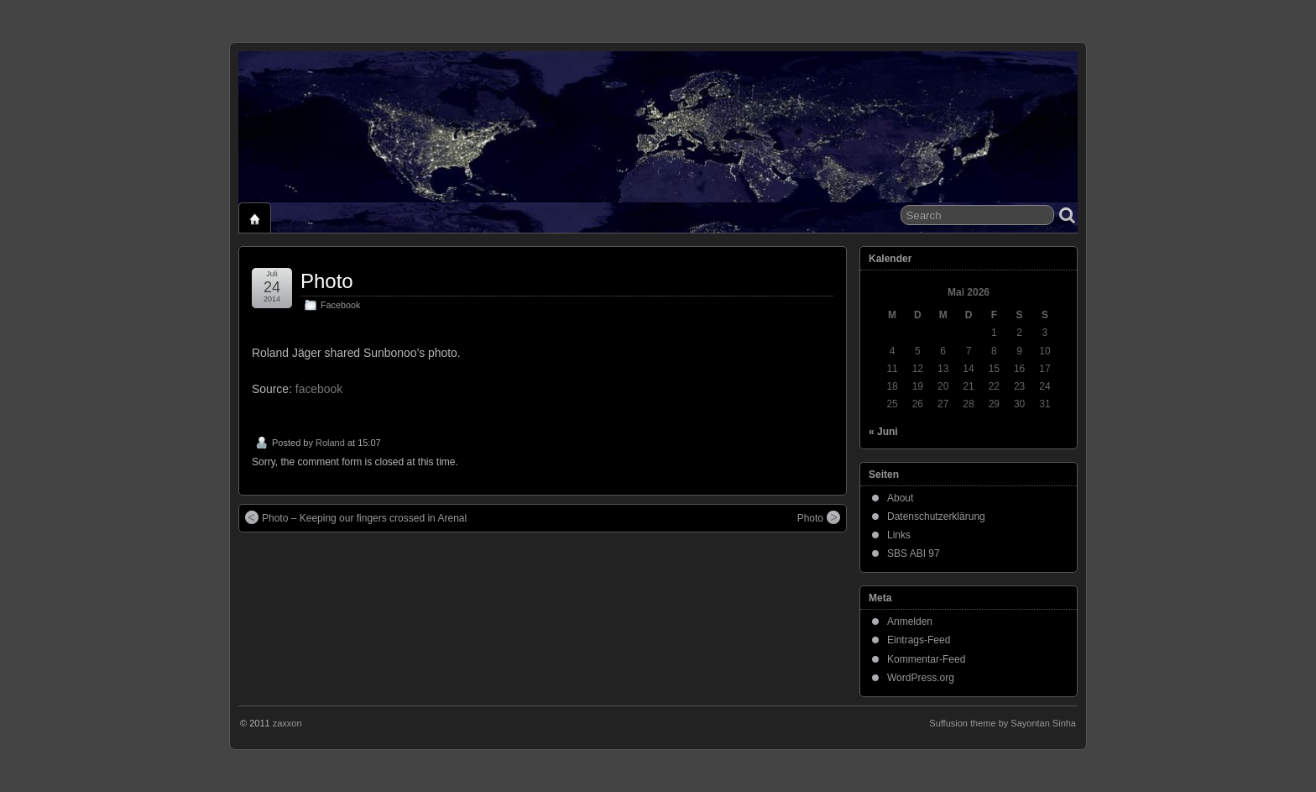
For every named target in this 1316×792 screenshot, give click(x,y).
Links (899, 535)
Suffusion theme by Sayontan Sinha (1002, 723)
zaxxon (287, 723)
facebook (318, 389)
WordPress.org (920, 678)
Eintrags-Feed (918, 640)
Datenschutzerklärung (936, 516)
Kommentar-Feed (926, 659)
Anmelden (909, 621)
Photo (326, 281)
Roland (330, 443)
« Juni (883, 432)
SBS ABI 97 (913, 553)
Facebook (340, 305)
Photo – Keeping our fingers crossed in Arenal (356, 517)
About (900, 498)
